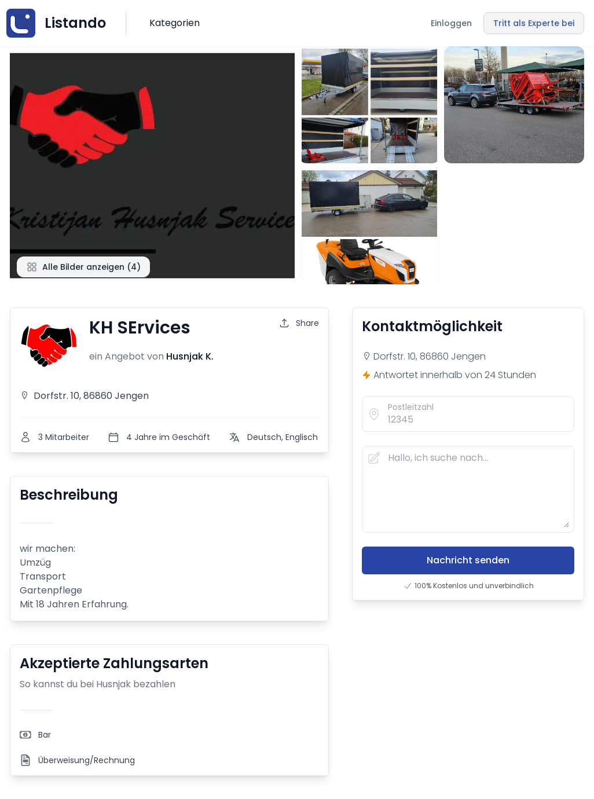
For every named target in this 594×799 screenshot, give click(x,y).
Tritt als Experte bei (533, 23)
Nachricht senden (468, 560)
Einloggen (451, 23)
